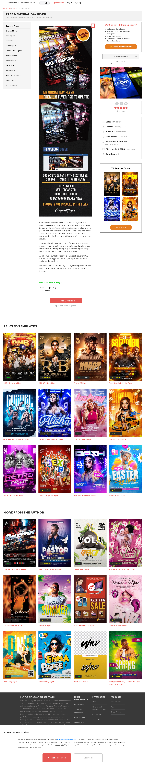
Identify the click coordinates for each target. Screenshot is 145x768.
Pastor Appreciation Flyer (50, 569)
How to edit (131, 149)
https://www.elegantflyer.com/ (67, 739)
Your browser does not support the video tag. (121, 83)
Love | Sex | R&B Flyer (48, 495)
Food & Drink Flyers (14, 51)
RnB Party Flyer (10, 681)
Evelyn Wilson (120, 132)
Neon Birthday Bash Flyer (85, 495)
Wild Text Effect (81, 681)
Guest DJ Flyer (80, 383)
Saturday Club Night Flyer (120, 383)
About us (95, 719)
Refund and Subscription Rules (99, 708)
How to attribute (110, 144)
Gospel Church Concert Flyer (16, 439)
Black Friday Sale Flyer (84, 625)
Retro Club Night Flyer (13, 495)
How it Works (116, 702)
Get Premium (121, 227)
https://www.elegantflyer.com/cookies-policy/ (79, 745)
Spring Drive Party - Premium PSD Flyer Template (124, 682)
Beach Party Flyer (81, 569)
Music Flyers (11, 61)
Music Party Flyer (46, 681)
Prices (113, 707)
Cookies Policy (80, 722)
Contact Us (96, 714)
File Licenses (79, 704)
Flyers (119, 122)
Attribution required (65, 305)
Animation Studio (45, 3)
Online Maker (116, 712)
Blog (94, 702)
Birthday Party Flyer (83, 439)
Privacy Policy (79, 717)
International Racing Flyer (15, 569)
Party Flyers (10, 65)
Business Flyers (12, 26)
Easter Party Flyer (117, 495)
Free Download (65, 301)
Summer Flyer (44, 625)
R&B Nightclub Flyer (12, 383)
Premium (118, 3)
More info (123, 137)
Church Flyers (11, 31)
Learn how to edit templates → (120, 64)
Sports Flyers (11, 85)
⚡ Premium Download (121, 46)
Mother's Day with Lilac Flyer (122, 569)
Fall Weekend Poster (12, 625)
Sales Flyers (10, 80)
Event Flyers (11, 46)
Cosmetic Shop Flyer (118, 625)
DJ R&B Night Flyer (47, 383)
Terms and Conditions (78, 710)
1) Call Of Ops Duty (47, 288)
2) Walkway (44, 290)
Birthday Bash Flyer (117, 439)
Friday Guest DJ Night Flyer (50, 439)
